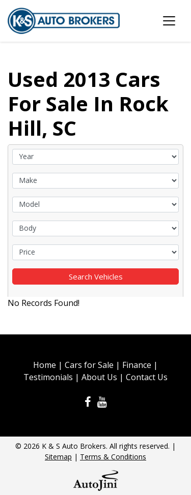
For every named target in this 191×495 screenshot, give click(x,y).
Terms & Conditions (113, 456)
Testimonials (48, 377)
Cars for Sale (89, 364)
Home (44, 364)
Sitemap (58, 456)
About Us (99, 377)
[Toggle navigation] (169, 21)
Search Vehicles (96, 276)
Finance (136, 364)
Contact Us (147, 377)
